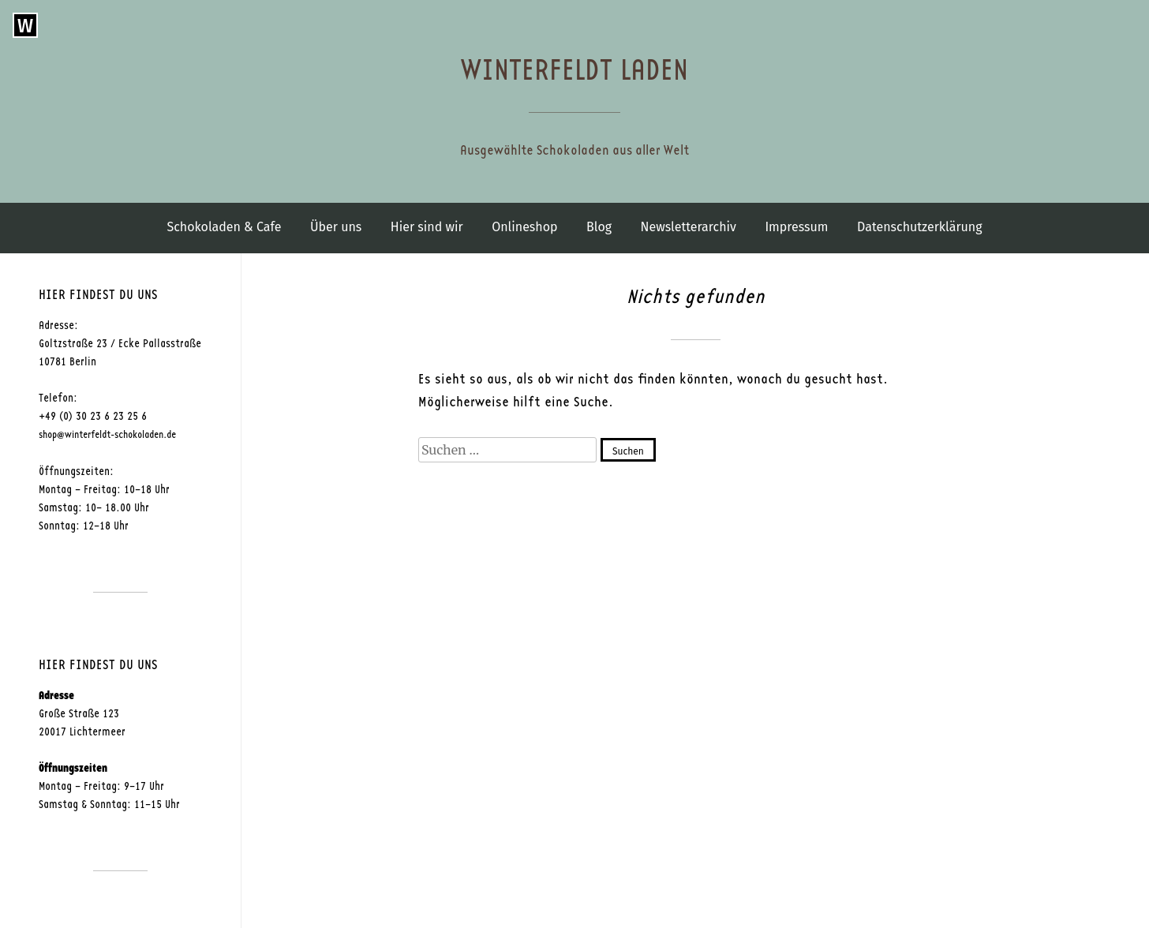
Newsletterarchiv (688, 226)
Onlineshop (524, 226)
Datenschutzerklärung (919, 226)
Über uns (335, 226)
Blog (599, 226)
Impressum (796, 226)
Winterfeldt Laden (574, 70)
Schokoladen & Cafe (224, 226)
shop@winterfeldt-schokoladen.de (107, 435)
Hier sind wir (427, 226)
